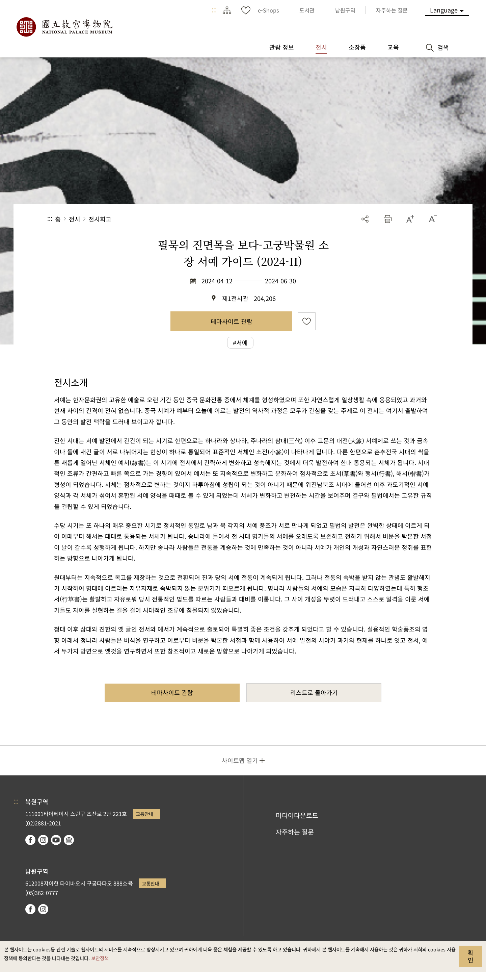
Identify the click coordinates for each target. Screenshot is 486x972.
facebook (30, 840)
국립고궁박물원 (64, 27)
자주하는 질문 (295, 832)
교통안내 (144, 813)
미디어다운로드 (297, 815)
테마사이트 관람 (231, 321)
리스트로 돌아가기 (314, 692)
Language (444, 9)
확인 (471, 956)
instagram (43, 840)
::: (214, 10)
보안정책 (100, 958)
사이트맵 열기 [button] (240, 760)
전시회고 (99, 218)
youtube (56, 840)
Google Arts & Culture (69, 840)
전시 (74, 218)
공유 (365, 219)
